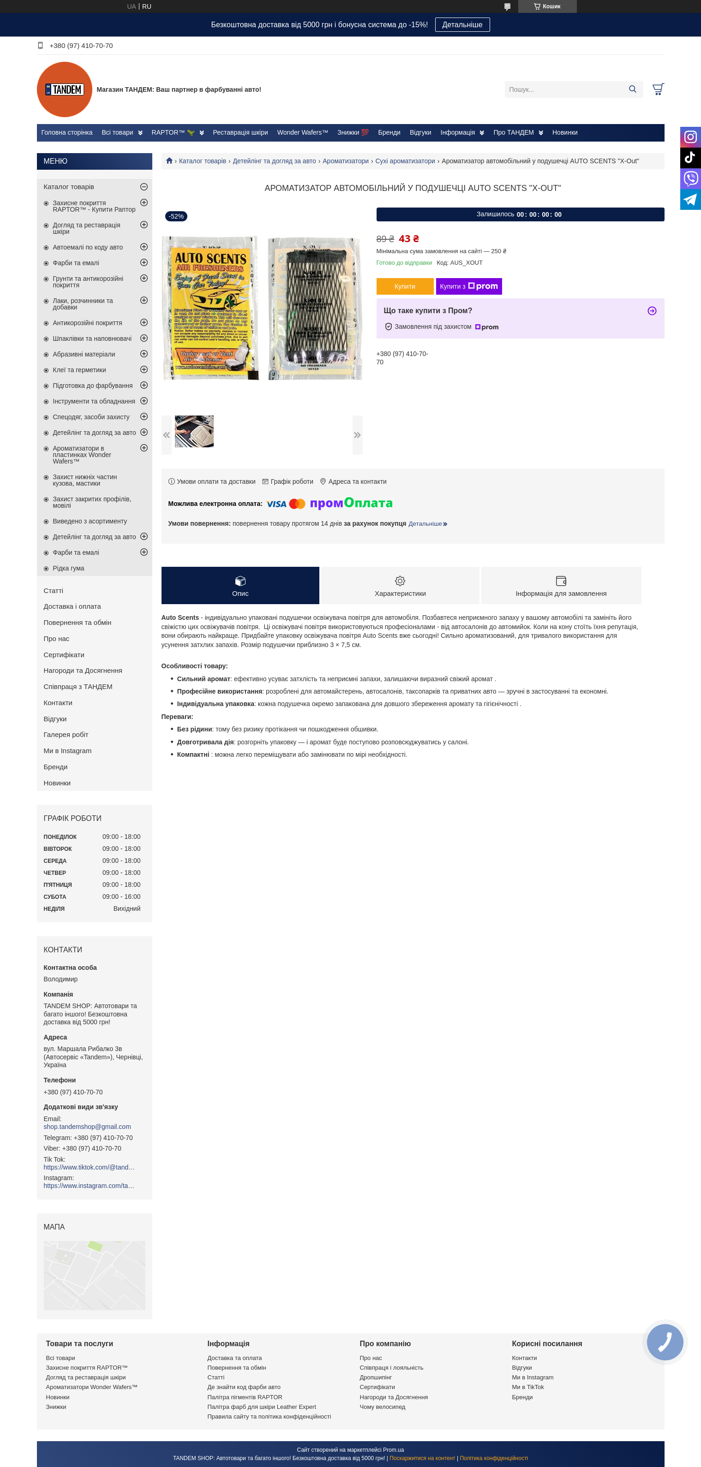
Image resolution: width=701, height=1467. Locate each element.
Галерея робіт (66, 734)
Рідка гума (68, 568)
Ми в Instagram (68, 750)
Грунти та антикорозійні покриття (88, 282)
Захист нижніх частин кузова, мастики (85, 480)
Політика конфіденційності (494, 1458)
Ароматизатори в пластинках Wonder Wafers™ (82, 455)
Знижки (56, 1406)
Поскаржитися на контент (422, 1458)
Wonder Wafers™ (302, 132)
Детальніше (463, 25)
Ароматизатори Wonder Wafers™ (92, 1387)
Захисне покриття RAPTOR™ (87, 1367)
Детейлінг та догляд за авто (274, 161)
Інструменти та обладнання (94, 401)
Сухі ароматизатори (405, 161)
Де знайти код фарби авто (244, 1387)
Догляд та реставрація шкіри (86, 228)
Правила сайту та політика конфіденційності (269, 1416)
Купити (405, 286)
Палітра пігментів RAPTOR (245, 1397)
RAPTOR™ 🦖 (173, 132)
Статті (54, 590)
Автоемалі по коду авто (88, 247)
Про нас (57, 638)
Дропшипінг (376, 1377)
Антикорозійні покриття (87, 323)
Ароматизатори (346, 161)
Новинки (565, 132)
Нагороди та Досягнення (83, 670)
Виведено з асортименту (90, 521)
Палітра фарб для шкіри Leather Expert (262, 1406)
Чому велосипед (383, 1406)
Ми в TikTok (528, 1387)
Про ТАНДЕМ (513, 132)
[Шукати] (633, 89)
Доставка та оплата (235, 1357)
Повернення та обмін (78, 622)
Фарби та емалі (76, 263)
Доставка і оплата (72, 606)
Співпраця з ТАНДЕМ (78, 686)
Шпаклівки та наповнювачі (92, 338)
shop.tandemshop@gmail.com (87, 1126)
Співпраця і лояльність (392, 1367)
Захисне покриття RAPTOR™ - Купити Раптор (94, 206)
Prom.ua (393, 1450)
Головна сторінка (67, 132)
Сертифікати (64, 655)
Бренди (389, 132)
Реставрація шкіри (240, 132)
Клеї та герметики (79, 370)
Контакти (58, 703)
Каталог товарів (202, 161)
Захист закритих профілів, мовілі (92, 502)
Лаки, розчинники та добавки (83, 304)
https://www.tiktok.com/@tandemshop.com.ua (90, 1167)
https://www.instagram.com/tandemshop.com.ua (90, 1185)
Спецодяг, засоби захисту (91, 417)
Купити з (469, 286)
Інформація (458, 132)
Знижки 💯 (353, 132)
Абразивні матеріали (84, 354)
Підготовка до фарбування (93, 385)
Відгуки (420, 132)
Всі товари (117, 132)
